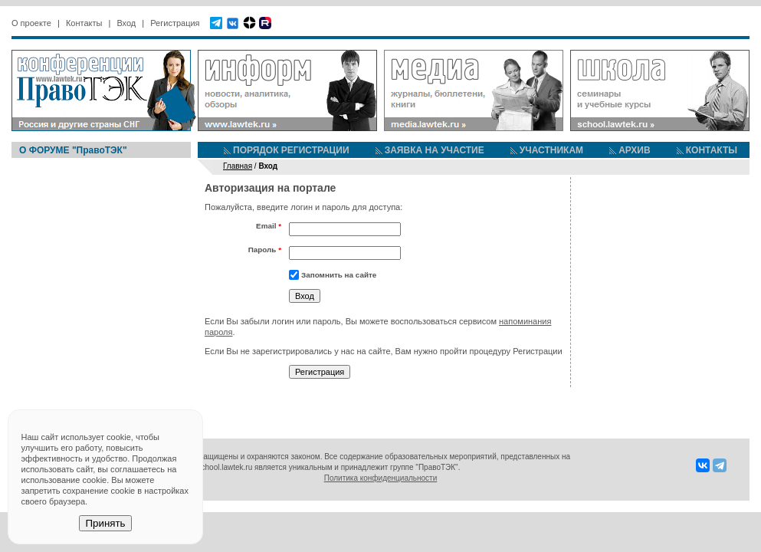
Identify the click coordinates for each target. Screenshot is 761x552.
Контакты (84, 23)
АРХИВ (634, 150)
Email (268, 226)
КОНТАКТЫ (711, 150)
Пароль (264, 249)
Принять (105, 523)
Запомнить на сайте (338, 275)
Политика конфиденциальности (381, 478)
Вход (126, 23)
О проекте (31, 23)
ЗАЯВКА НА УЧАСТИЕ (434, 150)
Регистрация (174, 23)
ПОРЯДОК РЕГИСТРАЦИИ (291, 150)
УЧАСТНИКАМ (551, 150)
